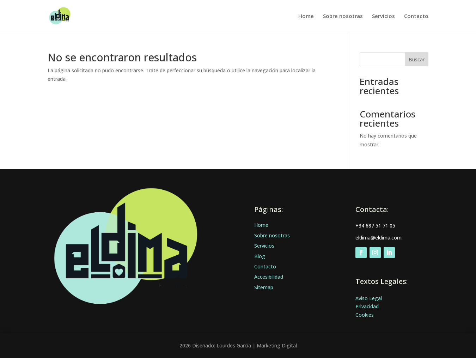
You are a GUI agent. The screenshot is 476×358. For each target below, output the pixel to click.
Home (306, 16)
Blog (259, 256)
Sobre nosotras (343, 16)
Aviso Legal (368, 298)
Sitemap (263, 287)
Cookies (364, 314)
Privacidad (367, 306)
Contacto (416, 16)
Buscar (417, 59)
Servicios (383, 16)
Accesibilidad (268, 276)
